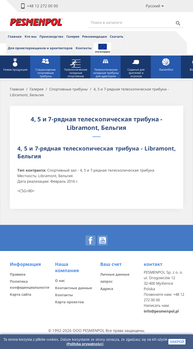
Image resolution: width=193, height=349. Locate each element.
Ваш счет (111, 264)
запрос (106, 281)
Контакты (84, 48)
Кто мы (31, 36)
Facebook (90, 240)
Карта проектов (69, 302)
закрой (177, 342)
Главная (15, 36)
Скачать (116, 36)
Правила (17, 274)
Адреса (106, 288)
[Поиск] (135, 22)
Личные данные (114, 274)
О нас (60, 280)
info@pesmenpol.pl (161, 311)
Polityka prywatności (84, 344)
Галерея (72, 36)
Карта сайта (20, 294)
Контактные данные (73, 287)
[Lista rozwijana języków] (156, 6)
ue (102, 48)
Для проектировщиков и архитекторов (40, 48)
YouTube (103, 240)
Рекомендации (94, 36)
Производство (51, 36)
